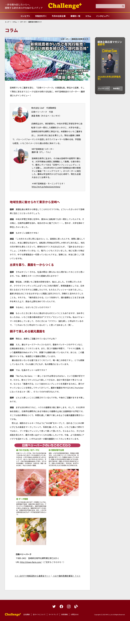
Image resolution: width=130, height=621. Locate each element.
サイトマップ (53, 614)
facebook (61, 606)
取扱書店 (116, 88)
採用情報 (64, 614)
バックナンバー (103, 88)
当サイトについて (39, 614)
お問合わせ (75, 614)
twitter (54, 606)
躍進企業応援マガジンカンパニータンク (13, 614)
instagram (68, 606)
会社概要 (26, 614)
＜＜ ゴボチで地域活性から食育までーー (32, 575)
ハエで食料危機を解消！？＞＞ (66, 575)
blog (76, 606)
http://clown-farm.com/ (31, 562)
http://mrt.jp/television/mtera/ (46, 186)
